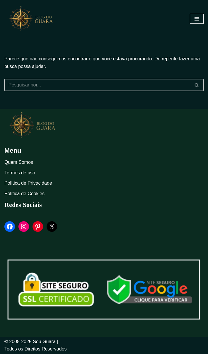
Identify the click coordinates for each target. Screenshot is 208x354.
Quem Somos (18, 162)
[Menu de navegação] (197, 19)
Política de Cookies (24, 193)
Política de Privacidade (28, 183)
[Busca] (97, 85)
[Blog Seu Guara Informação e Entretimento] (33, 18)
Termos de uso (19, 172)
